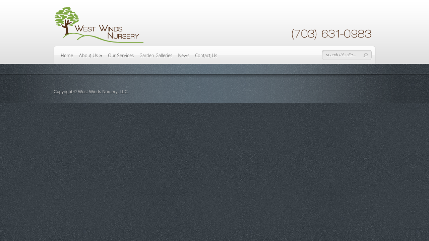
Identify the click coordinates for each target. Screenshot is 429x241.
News (183, 55)
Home (67, 55)
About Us (90, 55)
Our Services (121, 55)
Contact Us (206, 55)
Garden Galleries (155, 55)
